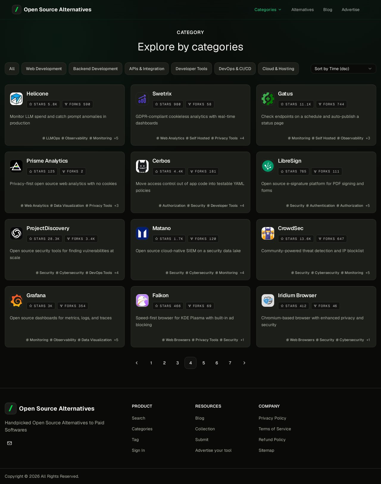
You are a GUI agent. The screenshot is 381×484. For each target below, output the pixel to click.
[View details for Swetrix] (190, 115)
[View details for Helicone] (64, 115)
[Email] (9, 443)
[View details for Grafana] (64, 316)
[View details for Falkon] (190, 316)
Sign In (138, 450)
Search (138, 418)
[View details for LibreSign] (316, 182)
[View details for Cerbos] (190, 182)
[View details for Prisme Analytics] (64, 182)
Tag (135, 439)
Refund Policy (272, 439)
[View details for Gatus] (316, 115)
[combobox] (343, 68)
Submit (201, 439)
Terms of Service (275, 428)
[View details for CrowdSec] (316, 249)
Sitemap (266, 450)
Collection (205, 428)
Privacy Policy (272, 418)
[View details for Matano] (190, 249)
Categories (268, 9)
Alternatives (302, 9)
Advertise (351, 9)
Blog (327, 9)
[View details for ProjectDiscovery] (64, 249)
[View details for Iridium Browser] (316, 316)
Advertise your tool (213, 450)
